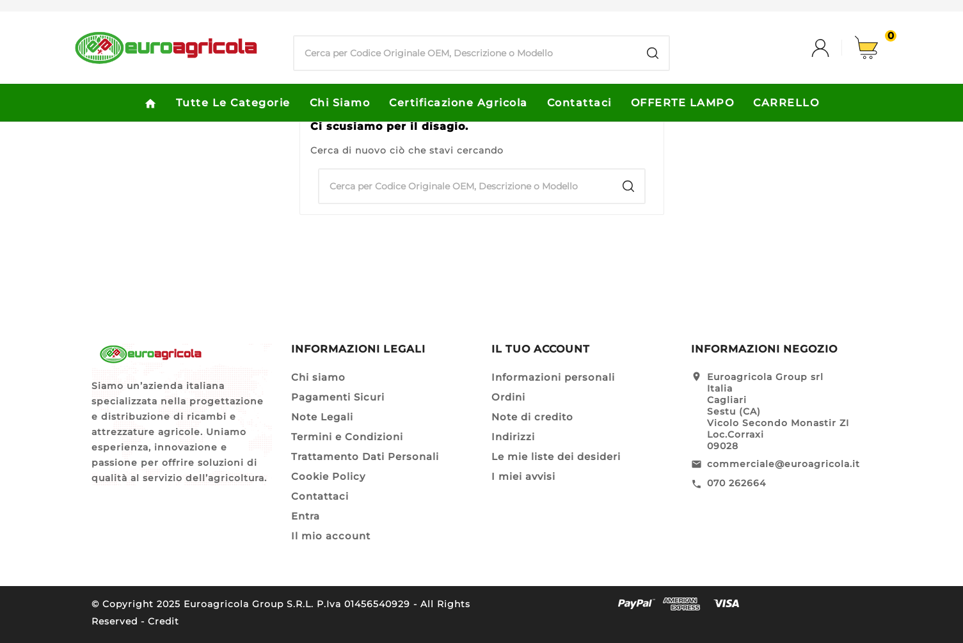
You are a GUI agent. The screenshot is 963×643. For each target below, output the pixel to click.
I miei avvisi (523, 476)
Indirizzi (513, 437)
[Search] (652, 53)
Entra (305, 516)
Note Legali (322, 417)
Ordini (508, 397)
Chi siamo (318, 377)
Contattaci (320, 496)
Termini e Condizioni (347, 437)
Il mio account (330, 536)
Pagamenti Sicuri (338, 397)
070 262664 (736, 483)
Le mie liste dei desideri (556, 456)
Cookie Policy (328, 476)
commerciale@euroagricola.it (783, 464)
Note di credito (532, 417)
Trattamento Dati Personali (365, 456)
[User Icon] (833, 48)
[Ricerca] (465, 53)
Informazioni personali (553, 377)
